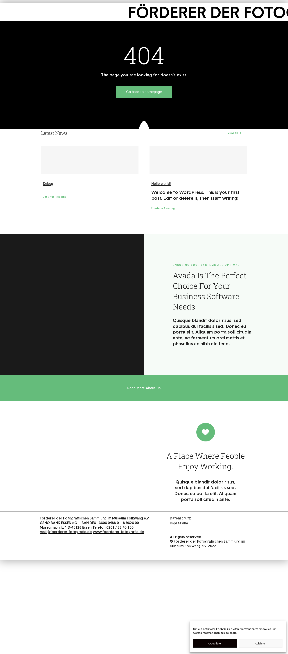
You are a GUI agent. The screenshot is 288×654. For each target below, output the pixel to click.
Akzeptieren (215, 643)
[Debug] (89, 160)
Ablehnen (260, 643)
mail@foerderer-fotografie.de (66, 531)
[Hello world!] (198, 160)
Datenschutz (180, 518)
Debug (48, 184)
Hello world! (161, 184)
